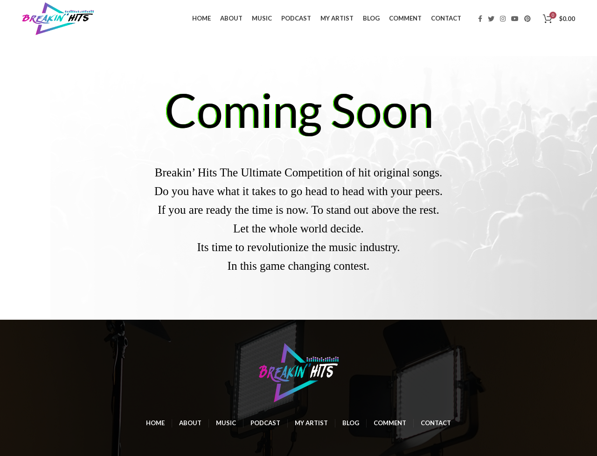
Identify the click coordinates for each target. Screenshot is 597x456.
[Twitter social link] (491, 19)
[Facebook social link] (480, 19)
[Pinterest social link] (527, 19)
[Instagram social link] (502, 19)
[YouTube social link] (514, 19)
